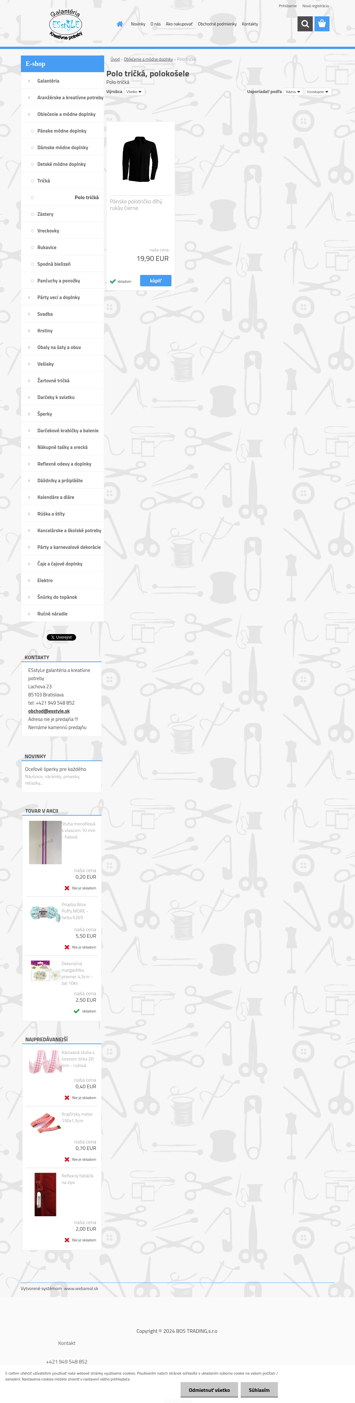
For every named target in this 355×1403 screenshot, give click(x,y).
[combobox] (294, 92)
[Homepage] (118, 23)
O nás (156, 24)
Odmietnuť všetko (209, 1390)
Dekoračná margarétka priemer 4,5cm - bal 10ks (77, 973)
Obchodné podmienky (217, 24)
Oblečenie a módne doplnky (148, 59)
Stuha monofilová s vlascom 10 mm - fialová (78, 830)
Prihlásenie (288, 6)
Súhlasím (259, 1390)
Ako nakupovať (179, 24)
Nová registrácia (315, 6)
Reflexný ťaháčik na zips (78, 1179)
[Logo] (66, 24)
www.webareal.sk (81, 1288)
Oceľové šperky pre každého (55, 769)
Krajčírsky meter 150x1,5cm (77, 1117)
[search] (305, 23)
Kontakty (250, 24)
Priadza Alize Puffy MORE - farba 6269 (75, 911)
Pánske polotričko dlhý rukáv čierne (136, 204)
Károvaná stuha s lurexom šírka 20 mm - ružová (78, 1059)
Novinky (138, 24)
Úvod (115, 59)
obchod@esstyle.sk (49, 711)
